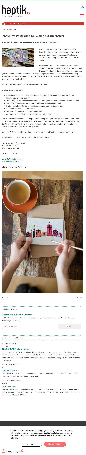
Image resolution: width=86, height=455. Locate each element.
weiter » (79, 297)
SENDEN (70, 326)
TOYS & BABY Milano (16, 349)
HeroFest (9, 386)
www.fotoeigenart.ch (10, 162)
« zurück (5, 297)
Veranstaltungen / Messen (12, 338)
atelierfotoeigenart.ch (12, 159)
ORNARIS (9, 370)
